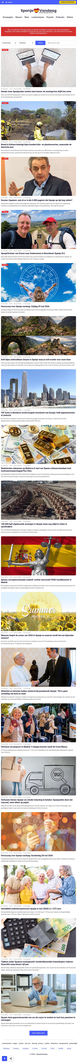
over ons (27, 1043)
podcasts (60, 17)
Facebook (16, 1048)
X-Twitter (35, 1048)
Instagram (25, 1048)
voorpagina (8, 17)
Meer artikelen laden (38, 1033)
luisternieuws (37, 17)
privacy (40, 1043)
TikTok (52, 1048)
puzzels (49, 17)
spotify (69, 1048)
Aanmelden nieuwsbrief (68, 2)
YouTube (44, 1048)
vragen (15, 1043)
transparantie (63, 1043)
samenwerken (6, 1043)
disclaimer (54, 1043)
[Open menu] (2, 2)
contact (21, 1043)
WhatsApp (6, 1048)
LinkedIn (60, 1048)
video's (70, 17)
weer (26, 17)
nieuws (18, 17)
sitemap (34, 1043)
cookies (47, 1043)
